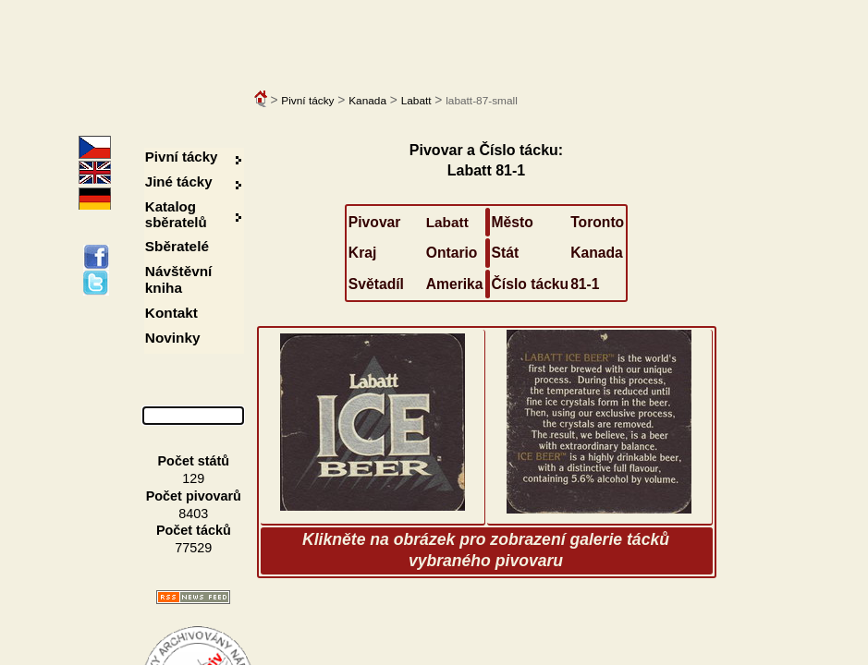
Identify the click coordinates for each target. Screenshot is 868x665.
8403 (193, 513)
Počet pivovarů (193, 496)
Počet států (194, 460)
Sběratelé (177, 246)
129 (193, 478)
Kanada (367, 100)
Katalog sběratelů (176, 214)
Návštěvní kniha (179, 279)
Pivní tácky (307, 100)
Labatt (416, 100)
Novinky (173, 337)
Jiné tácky (179, 181)
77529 (193, 547)
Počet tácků (193, 530)
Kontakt (171, 312)
